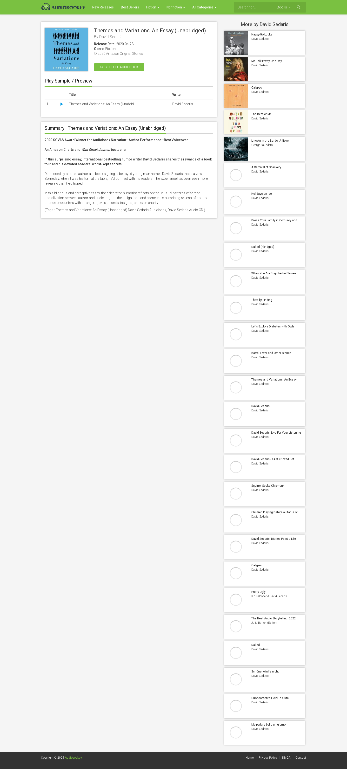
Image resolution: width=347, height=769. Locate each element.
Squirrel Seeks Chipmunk (267, 485)
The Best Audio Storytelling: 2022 (273, 618)
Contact (300, 757)
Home (250, 757)
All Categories (204, 7)
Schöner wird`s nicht (265, 671)
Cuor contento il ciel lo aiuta (270, 698)
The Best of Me (261, 114)
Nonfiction (176, 7)
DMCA (286, 757)
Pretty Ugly (258, 592)
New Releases (103, 7)
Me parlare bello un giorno (268, 724)
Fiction (152, 7)
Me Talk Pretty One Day (266, 61)
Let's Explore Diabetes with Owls (272, 326)
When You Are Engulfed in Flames (273, 273)
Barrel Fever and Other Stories (271, 353)
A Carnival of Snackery (266, 167)
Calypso (256, 87)
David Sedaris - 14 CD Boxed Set (272, 459)
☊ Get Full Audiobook (119, 67)
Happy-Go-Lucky (261, 34)
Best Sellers (130, 7)
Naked (255, 645)
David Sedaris (260, 406)
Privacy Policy (268, 757)
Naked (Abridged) (262, 247)
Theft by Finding (261, 300)
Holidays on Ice (261, 193)
